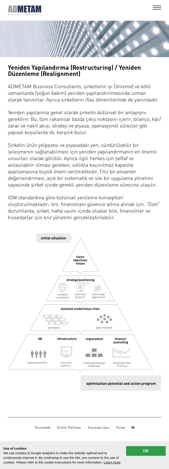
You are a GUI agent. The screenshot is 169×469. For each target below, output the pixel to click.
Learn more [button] (112, 462)
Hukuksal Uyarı (99, 428)
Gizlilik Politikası (69, 428)
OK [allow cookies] (146, 451)
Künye (120, 428)
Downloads (42, 428)
